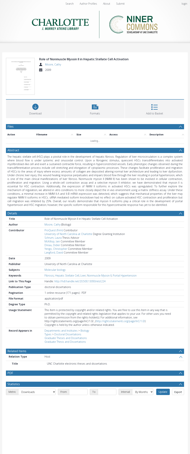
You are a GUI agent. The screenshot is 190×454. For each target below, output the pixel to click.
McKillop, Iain (52, 241)
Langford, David (54, 252)
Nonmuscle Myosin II (99, 275)
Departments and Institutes (61, 330)
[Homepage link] (95, 23)
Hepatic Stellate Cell (67, 275)
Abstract (13, 150)
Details (12, 213)
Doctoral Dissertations (67, 334)
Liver (83, 275)
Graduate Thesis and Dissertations (65, 341)
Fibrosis (49, 275)
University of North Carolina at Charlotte (68, 234)
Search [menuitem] (69, 3)
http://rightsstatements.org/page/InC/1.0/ (120, 321)
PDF (10, 373)
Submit (120, 3)
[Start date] (78, 392)
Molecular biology (55, 270)
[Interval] (142, 392)
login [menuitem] (184, 3)
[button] (95, 108)
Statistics (13, 384)
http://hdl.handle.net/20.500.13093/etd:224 (80, 281)
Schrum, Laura (53, 237)
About (106, 3)
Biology (85, 330)
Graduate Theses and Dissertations (66, 338)
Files (10, 126)
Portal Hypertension (125, 275)
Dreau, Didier (52, 245)
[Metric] (37, 392)
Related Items (16, 351)
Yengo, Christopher (56, 249)
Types (48, 334)
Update (163, 392)
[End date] (107, 392)
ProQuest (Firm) (54, 230)
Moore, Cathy (53, 64)
